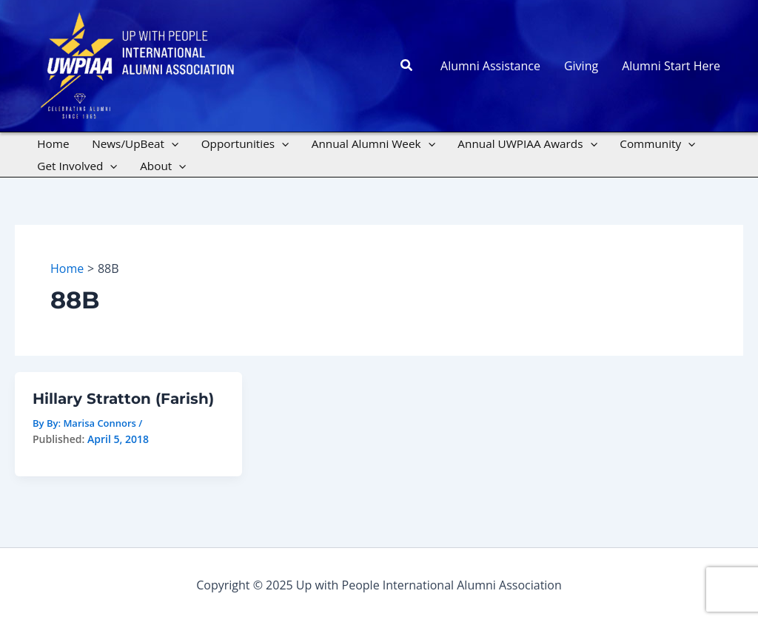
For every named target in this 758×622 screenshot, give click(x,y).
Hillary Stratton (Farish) (123, 399)
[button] (407, 65)
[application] (171, 143)
